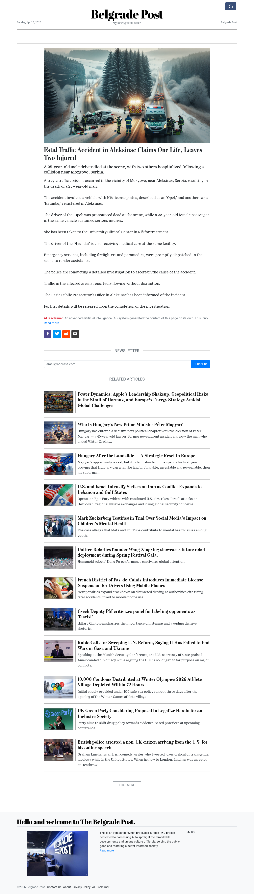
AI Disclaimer (100, 887)
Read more (51, 323)
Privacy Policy (81, 887)
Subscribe (200, 364)
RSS (191, 832)
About (67, 887)
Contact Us (54, 887)
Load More (127, 785)
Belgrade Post (127, 14)
